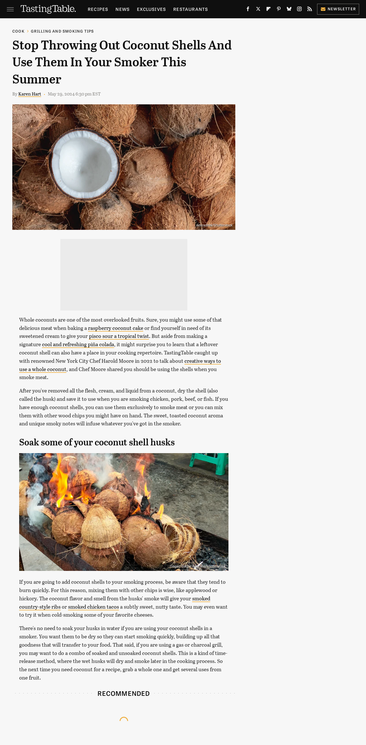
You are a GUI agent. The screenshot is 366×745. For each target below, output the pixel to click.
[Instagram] (299, 10)
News (123, 9)
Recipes (98, 9)
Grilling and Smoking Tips (62, 31)
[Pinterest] (279, 10)
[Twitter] (258, 10)
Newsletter (338, 8)
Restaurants (190, 9)
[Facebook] (248, 10)
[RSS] (310, 10)
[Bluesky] (289, 10)
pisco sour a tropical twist (119, 336)
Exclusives (151, 9)
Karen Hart (29, 93)
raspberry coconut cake (115, 328)
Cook (18, 31)
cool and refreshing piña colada (78, 344)
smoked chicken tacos (93, 606)
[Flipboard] (268, 10)
